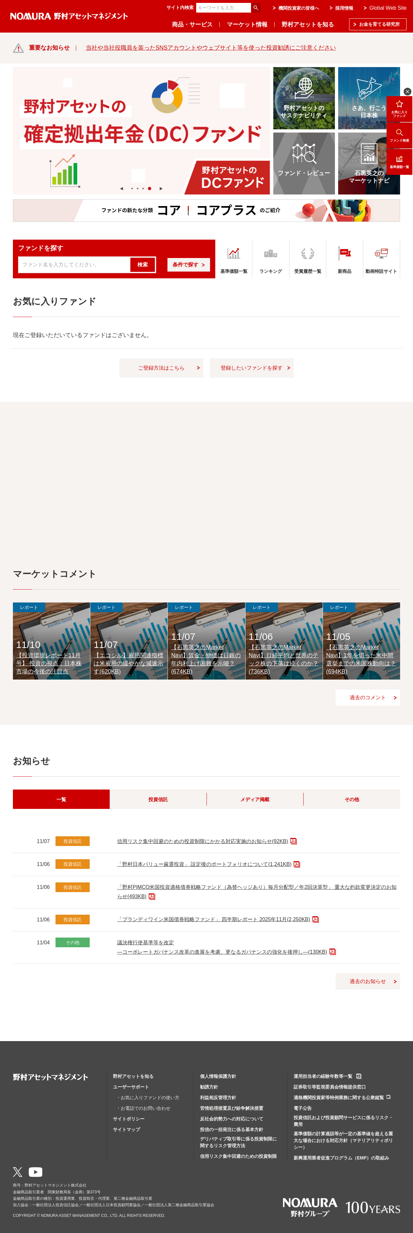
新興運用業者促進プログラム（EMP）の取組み (341, 1157)
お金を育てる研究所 (379, 24)
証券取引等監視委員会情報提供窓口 (330, 1086)
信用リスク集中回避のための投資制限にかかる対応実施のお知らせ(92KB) (202, 841)
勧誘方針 (209, 1086)
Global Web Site (388, 8)
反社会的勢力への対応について (231, 1118)
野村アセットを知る (308, 24)
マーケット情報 (247, 24)
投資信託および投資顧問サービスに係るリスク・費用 (343, 1121)
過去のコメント (368, 697)
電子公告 (303, 1108)
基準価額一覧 (399, 162)
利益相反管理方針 (218, 1097)
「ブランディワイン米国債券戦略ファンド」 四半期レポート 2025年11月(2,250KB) (213, 919)
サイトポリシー (129, 1118)
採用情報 (344, 8)
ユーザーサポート (131, 1086)
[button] (121, 188)
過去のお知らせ (368, 981)
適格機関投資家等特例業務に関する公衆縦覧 (339, 1097)
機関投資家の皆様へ (298, 8)
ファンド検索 (399, 135)
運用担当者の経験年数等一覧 (323, 1076)
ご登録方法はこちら (161, 368)
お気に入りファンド (399, 109)
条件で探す (185, 264)
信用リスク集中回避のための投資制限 (238, 1156)
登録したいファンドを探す (252, 368)
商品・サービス (192, 24)
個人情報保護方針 (218, 1076)
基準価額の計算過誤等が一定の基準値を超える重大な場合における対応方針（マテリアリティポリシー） (343, 1140)
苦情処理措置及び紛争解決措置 (231, 1108)
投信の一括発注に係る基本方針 (231, 1129)
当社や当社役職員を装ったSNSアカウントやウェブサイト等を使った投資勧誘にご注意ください (211, 48)
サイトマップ (126, 1129)
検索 (142, 264)
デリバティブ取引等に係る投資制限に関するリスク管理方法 (238, 1142)
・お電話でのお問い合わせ (143, 1108)
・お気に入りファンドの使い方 (147, 1097)
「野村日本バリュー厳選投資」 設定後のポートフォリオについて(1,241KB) (204, 864)
